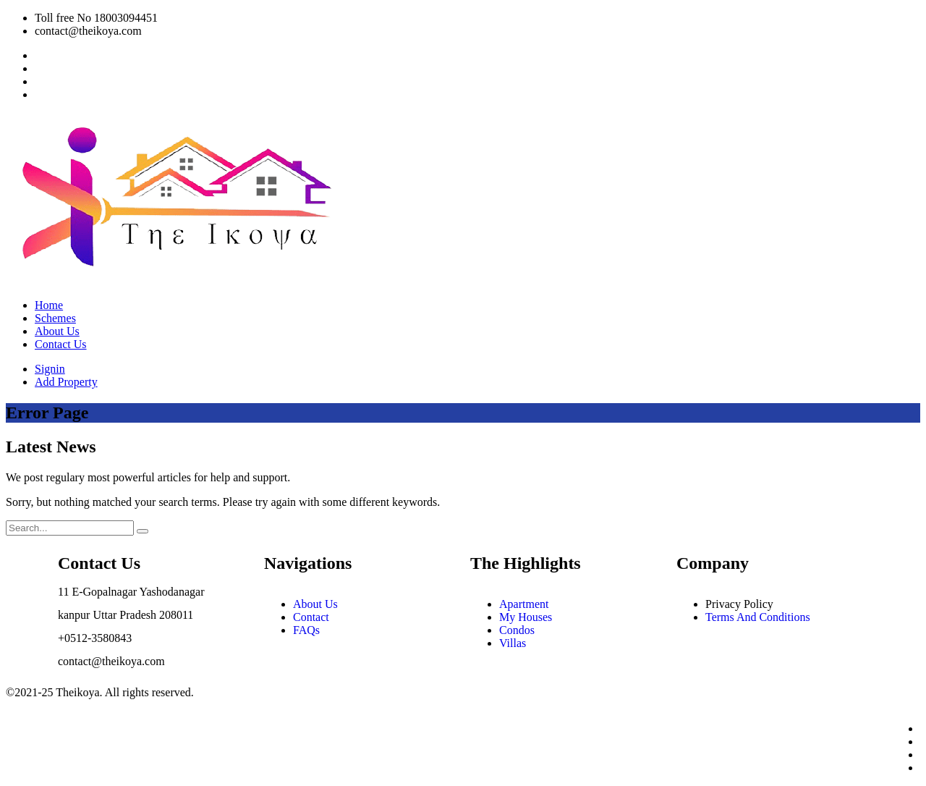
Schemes (55, 318)
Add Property (66, 382)
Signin (50, 369)
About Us (57, 331)
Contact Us (61, 344)
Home (49, 305)
